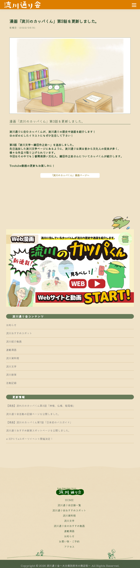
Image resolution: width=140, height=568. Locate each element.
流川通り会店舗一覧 (69, 505)
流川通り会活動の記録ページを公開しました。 (33, 414)
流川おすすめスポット (19, 333)
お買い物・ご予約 (69, 541)
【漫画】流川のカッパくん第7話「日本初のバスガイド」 (39, 422)
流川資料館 (12, 358)
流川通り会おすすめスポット (69, 510)
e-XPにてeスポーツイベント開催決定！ (29, 439)
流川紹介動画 (14, 341)
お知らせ (11, 325)
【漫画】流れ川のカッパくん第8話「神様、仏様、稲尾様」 (40, 405)
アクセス (69, 546)
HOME (69, 500)
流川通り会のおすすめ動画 (69, 526)
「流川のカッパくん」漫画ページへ (70, 175)
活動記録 (11, 383)
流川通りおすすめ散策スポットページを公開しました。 (38, 430)
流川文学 (11, 366)
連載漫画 (11, 350)
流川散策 (11, 374)
